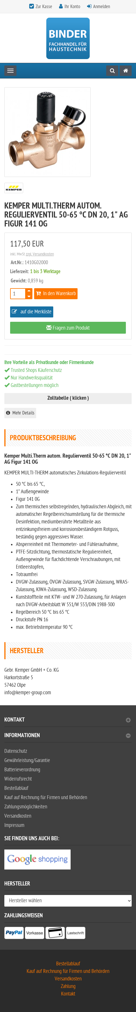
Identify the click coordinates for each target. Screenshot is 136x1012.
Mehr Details (20, 413)
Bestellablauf (16, 788)
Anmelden (101, 6)
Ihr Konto (72, 6)
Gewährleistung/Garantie (27, 760)
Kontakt (67, 720)
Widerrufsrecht (18, 779)
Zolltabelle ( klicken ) (68, 398)
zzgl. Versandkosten (40, 254)
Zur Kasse (44, 6)
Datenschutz (15, 751)
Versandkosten (17, 816)
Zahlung (68, 986)
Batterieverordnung (22, 770)
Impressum (14, 825)
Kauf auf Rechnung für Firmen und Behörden (45, 797)
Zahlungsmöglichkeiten (25, 807)
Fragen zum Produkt (68, 328)
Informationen (67, 736)
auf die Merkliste (32, 312)
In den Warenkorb (56, 294)
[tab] (68, 722)
